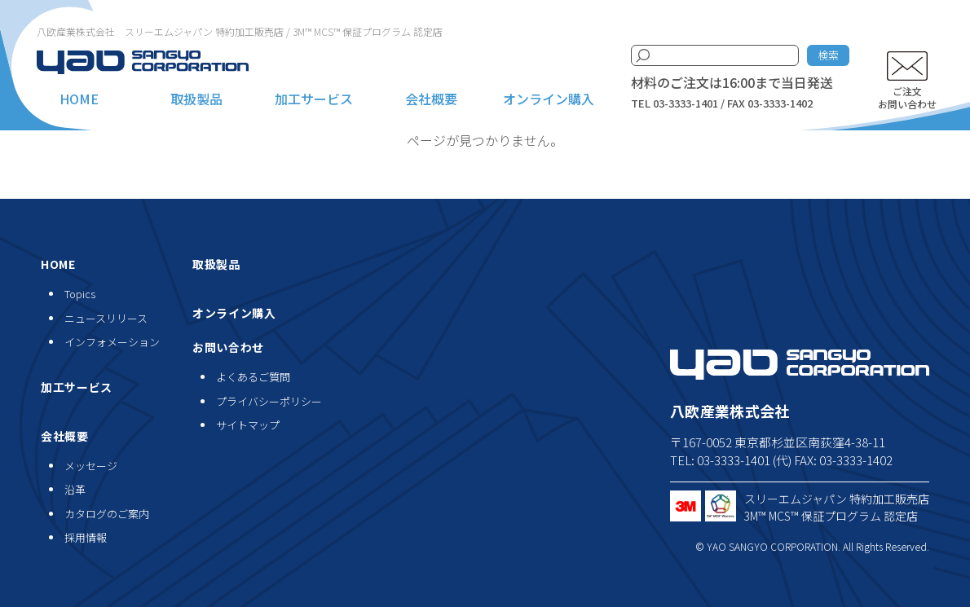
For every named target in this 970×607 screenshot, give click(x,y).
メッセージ (90, 465)
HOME (79, 98)
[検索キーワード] (715, 55)
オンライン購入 (548, 98)
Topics (79, 293)
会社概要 (431, 98)
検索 (828, 55)
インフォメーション (112, 342)
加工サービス (314, 98)
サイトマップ (248, 425)
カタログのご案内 (106, 513)
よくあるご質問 (253, 377)
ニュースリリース (106, 318)
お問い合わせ (228, 347)
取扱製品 (196, 98)
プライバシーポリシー (269, 401)
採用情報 (85, 537)
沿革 (75, 489)
